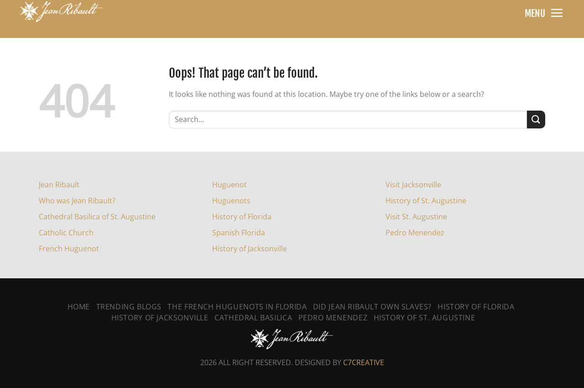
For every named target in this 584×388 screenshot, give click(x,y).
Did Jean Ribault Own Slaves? (372, 307)
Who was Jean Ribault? (77, 201)
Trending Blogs (129, 307)
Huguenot (229, 185)
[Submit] (536, 119)
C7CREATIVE (363, 362)
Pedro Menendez (415, 233)
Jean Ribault (59, 185)
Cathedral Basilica (253, 318)
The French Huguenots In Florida (237, 307)
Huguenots (231, 201)
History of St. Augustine (426, 201)
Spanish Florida (238, 233)
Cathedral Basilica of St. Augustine (97, 217)
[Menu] (556, 13)
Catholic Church (66, 233)
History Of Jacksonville (160, 318)
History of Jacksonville (249, 249)
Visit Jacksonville (413, 185)
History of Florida (241, 217)
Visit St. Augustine (416, 217)
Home (79, 307)
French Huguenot (69, 249)
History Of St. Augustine (424, 318)
